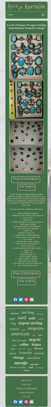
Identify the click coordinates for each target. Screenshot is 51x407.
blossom (38, 348)
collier (24, 344)
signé (12, 318)
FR (28, 397)
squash (12, 353)
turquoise (35, 328)
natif (22, 317)
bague (36, 345)
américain (20, 333)
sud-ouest (14, 313)
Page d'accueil (26, 380)
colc (33, 335)
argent (35, 339)
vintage (18, 357)
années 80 (21, 349)
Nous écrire (26, 384)
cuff (31, 367)
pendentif (39, 353)
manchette (40, 314)
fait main (34, 364)
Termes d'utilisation (26, 393)
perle (23, 330)
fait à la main (19, 340)
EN (24, 397)
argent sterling (30, 323)
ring (13, 323)
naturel (26, 370)
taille (32, 318)
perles (41, 319)
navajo (21, 362)
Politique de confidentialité (26, 388)
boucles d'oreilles (18, 367)
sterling (28, 312)
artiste (12, 349)
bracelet (25, 353)
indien (14, 345)
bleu (40, 335)
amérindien (39, 368)
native (30, 349)
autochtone (33, 357)
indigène (14, 329)
